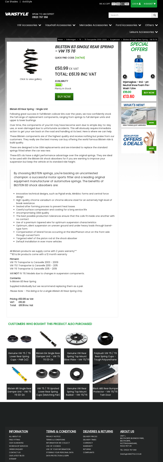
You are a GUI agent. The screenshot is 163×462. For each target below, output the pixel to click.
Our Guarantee (16, 443)
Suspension (115, 39)
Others (149, 25)
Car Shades (11, 1)
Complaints (88, 452)
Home (60, 39)
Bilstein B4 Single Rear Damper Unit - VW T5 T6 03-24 (48, 356)
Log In (135, 3)
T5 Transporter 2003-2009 (96, 39)
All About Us (15, 436)
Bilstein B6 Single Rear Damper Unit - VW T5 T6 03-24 (19, 391)
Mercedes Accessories (93, 25)
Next (153, 76)
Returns (87, 449)
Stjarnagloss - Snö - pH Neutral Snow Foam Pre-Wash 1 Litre (136, 85)
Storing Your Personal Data (59, 452)
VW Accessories (27, 25)
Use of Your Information (58, 449)
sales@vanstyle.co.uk (131, 454)
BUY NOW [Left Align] (64, 97)
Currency (88, 443)
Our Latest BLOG (16, 455)
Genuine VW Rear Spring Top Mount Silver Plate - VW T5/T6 (76, 356)
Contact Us (15, 452)
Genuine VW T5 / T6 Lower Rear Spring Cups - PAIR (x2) (19, 356)
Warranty (88, 446)
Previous (125, 76)
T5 (80, 39)
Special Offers (139, 47)
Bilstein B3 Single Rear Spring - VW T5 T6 (140, 39)
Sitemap (12, 459)
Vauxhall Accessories (58, 25)
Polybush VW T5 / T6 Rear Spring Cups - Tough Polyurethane (105, 356)
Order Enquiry (16, 449)
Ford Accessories (126, 25)
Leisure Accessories (142, 32)
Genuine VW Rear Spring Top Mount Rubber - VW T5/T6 (76, 391)
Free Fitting (14, 439)
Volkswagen (71, 39)
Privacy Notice (53, 436)
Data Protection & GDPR (57, 455)
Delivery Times (89, 439)
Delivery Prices (90, 436)
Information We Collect (58, 443)
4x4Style (27, 1)
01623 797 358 (40, 17)
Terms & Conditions (55, 439)
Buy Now (149, 92)
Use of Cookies (53, 446)
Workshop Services (18, 446)
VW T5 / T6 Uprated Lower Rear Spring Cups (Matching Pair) (48, 391)
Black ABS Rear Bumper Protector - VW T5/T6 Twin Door (105, 391)
